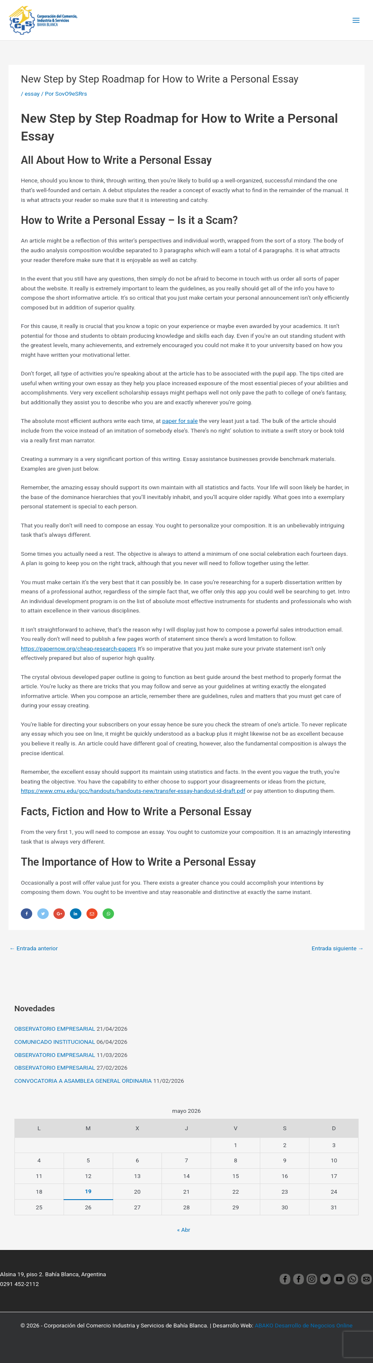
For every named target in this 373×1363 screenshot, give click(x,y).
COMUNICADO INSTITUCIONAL (54, 1041)
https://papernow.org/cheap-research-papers (78, 648)
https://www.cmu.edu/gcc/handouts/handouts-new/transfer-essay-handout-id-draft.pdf (133, 790)
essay (32, 93)
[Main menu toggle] (356, 20)
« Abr (183, 1229)
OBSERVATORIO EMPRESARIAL (54, 1028)
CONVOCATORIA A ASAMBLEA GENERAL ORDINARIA (83, 1080)
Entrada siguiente (338, 948)
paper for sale (180, 420)
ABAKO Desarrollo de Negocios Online (304, 1325)
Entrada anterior (33, 948)
